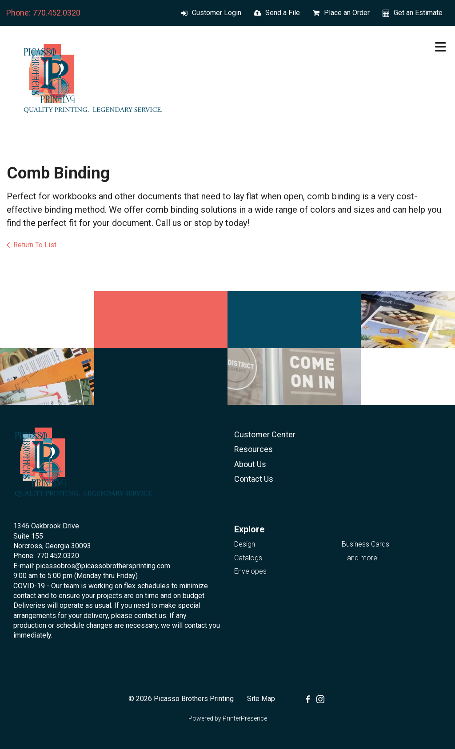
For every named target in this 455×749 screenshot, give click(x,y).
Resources (253, 449)
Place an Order (347, 12)
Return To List (34, 245)
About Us (250, 464)
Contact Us (253, 478)
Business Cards (365, 544)
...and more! (360, 558)
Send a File (282, 12)
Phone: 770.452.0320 (43, 12)
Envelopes (250, 571)
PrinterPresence (245, 718)
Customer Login (216, 12)
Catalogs (248, 558)
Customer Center (264, 434)
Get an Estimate (418, 12)
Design (244, 544)
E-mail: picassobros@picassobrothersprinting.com (91, 566)
